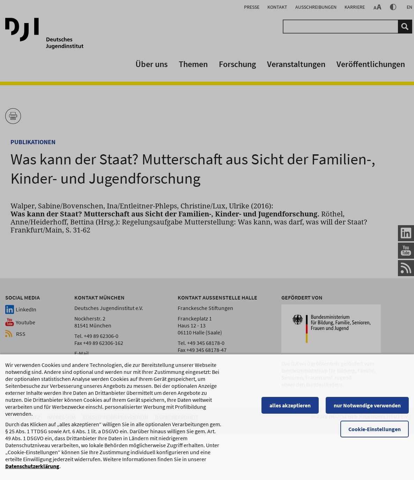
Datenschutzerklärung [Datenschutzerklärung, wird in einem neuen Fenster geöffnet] (32, 469)
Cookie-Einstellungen (374, 432)
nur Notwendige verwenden (367, 408)
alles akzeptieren (290, 408)
